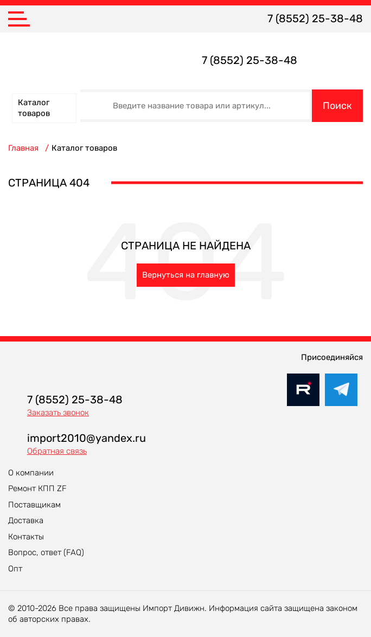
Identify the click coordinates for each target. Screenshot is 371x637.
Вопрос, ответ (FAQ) (46, 552)
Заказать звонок (58, 412)
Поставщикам (34, 505)
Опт (15, 569)
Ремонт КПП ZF (37, 488)
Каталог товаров (34, 108)
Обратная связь (57, 451)
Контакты (26, 537)
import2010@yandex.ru (86, 438)
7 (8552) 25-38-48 (315, 18)
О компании (31, 473)
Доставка (25, 520)
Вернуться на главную (185, 275)
